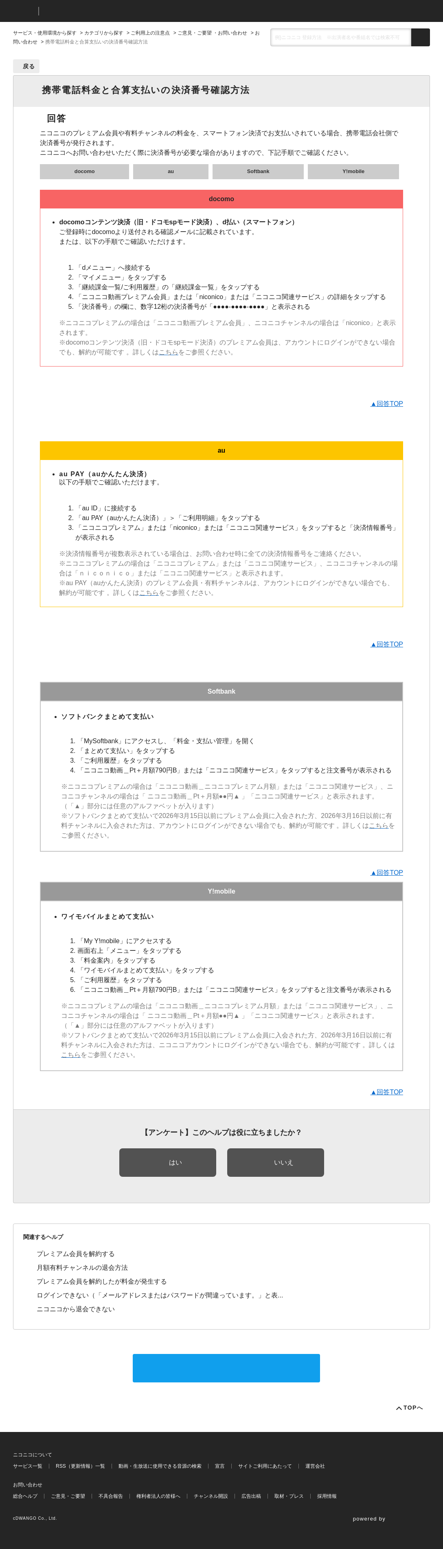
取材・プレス (289, 1496)
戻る (29, 66)
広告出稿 (251, 1496)
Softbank (258, 171)
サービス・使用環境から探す (45, 33)
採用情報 (327, 1496)
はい (175, 1162)
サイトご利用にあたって (265, 1466)
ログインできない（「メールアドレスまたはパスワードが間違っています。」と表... (160, 1295)
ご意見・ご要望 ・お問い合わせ (212, 33)
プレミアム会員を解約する (76, 1253)
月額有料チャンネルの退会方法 (82, 1267)
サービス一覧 (27, 1466)
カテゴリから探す (103, 33)
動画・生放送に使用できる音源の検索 (160, 1466)
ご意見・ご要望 (68, 1496)
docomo (85, 171)
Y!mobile (353, 171)
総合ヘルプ (25, 1496)
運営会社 (315, 1466)
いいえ (284, 1162)
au (171, 171)
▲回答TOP (387, 403)
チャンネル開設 (211, 1496)
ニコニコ (24, 11)
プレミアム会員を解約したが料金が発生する (102, 1281)
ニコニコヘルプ (88, 11)
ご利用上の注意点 (150, 33)
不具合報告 (111, 1496)
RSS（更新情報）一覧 (80, 1466)
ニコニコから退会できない (76, 1309)
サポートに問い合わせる (226, 1368)
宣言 (220, 1466)
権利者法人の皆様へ (158, 1496)
